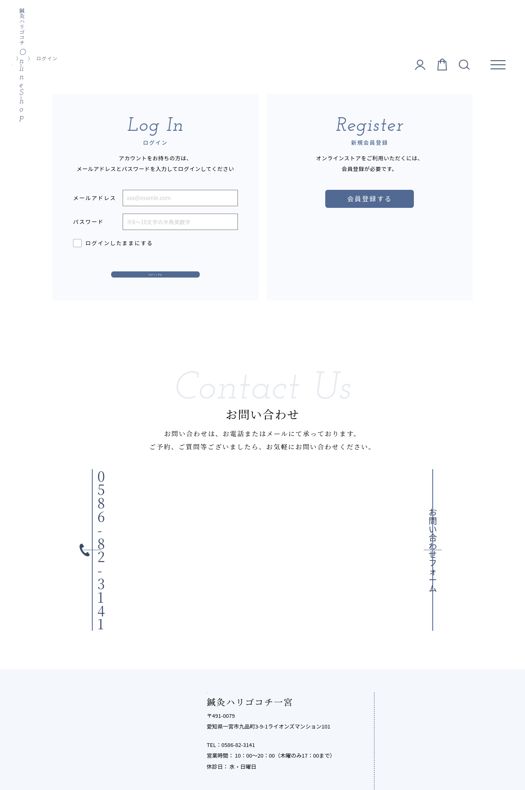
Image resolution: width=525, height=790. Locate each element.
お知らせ (404, 717)
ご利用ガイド (319, 761)
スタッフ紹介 (412, 666)
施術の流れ (408, 632)
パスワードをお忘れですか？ (108, 260)
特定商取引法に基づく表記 (233, 761)
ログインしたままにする (113, 243)
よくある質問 (412, 649)
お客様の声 (408, 683)
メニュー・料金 (415, 616)
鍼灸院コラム (411, 700)
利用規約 (284, 761)
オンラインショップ (60, 58)
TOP (19, 58)
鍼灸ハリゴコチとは (422, 598)
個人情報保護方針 (171, 761)
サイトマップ (358, 761)
